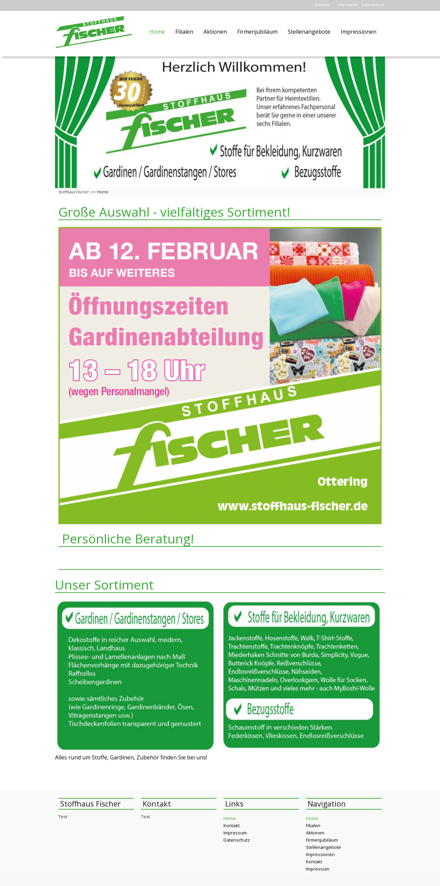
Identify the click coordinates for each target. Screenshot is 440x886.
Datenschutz (373, 4)
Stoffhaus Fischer (73, 192)
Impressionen (358, 31)
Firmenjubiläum (257, 31)
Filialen (184, 31)
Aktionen (215, 31)
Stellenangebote (309, 31)
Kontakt (322, 4)
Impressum (348, 4)
